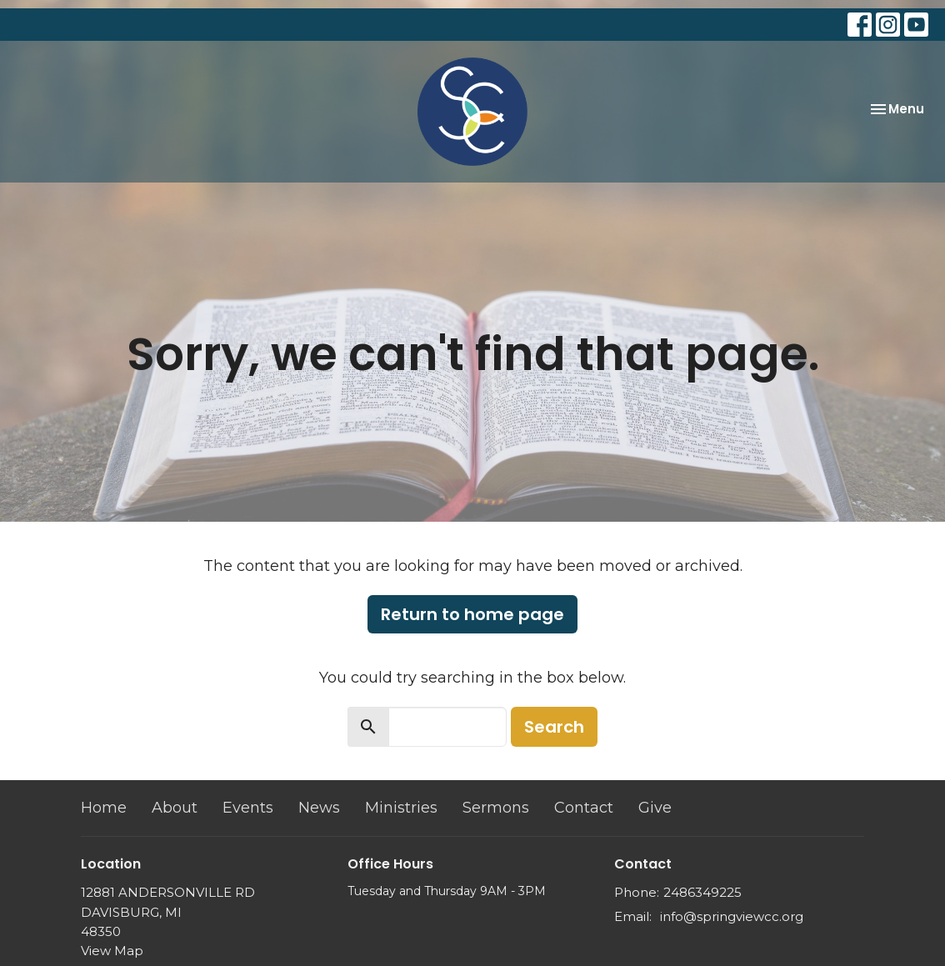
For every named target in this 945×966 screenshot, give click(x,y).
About (175, 807)
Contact (583, 807)
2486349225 (702, 892)
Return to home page (472, 614)
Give (655, 807)
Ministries (401, 807)
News (319, 807)
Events (247, 807)
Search (554, 726)
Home (104, 807)
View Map (112, 950)
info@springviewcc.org (731, 916)
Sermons (495, 807)
